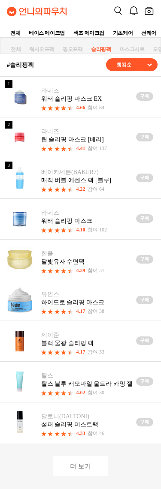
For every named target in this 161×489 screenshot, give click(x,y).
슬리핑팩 (101, 49)
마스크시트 (132, 49)
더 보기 (80, 466)
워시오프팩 (41, 49)
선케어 (148, 33)
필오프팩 (72, 49)
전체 (15, 33)
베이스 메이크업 (47, 33)
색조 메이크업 (88, 33)
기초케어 (123, 33)
